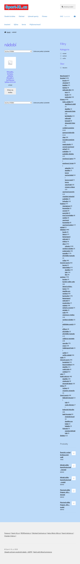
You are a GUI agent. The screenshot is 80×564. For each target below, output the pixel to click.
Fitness (44, 16)
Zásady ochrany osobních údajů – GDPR (18, 552)
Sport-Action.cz (67, 533)
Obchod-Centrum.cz (39, 533)
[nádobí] (61, 53)
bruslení (7, 24)
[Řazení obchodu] (18, 51)
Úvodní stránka (9, 16)
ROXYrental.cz (26, 533)
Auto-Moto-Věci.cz (54, 533)
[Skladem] (61, 67)
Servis (24, 24)
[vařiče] (61, 58)
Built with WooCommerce (42, 552)
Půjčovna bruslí (35, 24)
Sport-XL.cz (15, 533)
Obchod (21, 16)
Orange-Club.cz (9, 536)
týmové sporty (33, 16)
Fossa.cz (7, 533)
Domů (8, 32)
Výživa (16, 24)
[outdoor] (61, 56)
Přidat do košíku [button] (10, 91)
